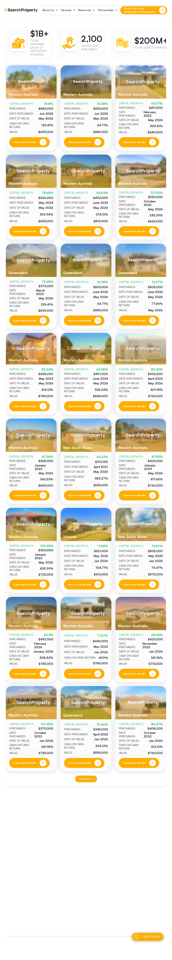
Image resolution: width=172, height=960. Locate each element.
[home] (21, 10)
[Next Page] (86, 779)
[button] (49, 10)
